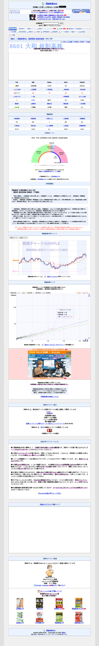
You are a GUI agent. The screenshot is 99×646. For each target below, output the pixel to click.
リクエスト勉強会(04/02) (39, 12)
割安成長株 (21, 32)
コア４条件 (17, 89)
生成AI (60, 28)
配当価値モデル (55, 176)
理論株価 (12, 28)
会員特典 (75, 12)
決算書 (69, 42)
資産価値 (17, 118)
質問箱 (87, 12)
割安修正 (50, 89)
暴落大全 (40, 609)
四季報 (75, 42)
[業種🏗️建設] (57, 10)
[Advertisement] (50, 66)
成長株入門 (20, 623)
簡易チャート (30, 28)
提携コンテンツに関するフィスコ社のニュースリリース (45, 423)
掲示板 (81, 42)
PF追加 (87, 42)
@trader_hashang (41, 585)
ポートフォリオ (14, 12)
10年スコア (17, 96)
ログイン (85, 10)
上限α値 (66, 125)
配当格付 (20, 28)
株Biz (12, 39)
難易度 (17, 103)
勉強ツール (74, 32)
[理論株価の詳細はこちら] (49, 396)
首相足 (82, 32)
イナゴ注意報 (64, 32)
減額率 (49, 125)
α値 (34, 96)
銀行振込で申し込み (58, 19)
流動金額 (65, 103)
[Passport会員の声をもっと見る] (49, 493)
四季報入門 (58, 609)
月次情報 (12, 32)
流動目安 (49, 103)
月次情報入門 (39, 623)
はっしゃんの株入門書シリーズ (49, 591)
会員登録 (76, 10)
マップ (50, 28)
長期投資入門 (79, 623)
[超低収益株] (40, 39)
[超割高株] (31, 39)
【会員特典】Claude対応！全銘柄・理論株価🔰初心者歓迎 (53, 17)
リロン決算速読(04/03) (56, 12)
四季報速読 (45, 32)
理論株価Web (51, 4)
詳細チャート (41, 28)
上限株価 (66, 118)
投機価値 (82, 118)
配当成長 (82, 89)
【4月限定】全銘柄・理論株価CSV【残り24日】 (50, 15)
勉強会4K (70, 28)
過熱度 (34, 103)
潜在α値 (33, 125)
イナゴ (83, 96)
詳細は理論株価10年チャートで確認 (49, 171)
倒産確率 (54, 32)
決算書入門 (20, 609)
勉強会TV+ (79, 28)
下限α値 (17, 125)
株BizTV (53, 585)
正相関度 (33, 89)
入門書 (12, 35)
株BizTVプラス (46, 504)
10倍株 (37, 32)
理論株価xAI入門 (77, 609)
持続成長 (66, 89)
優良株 (30, 32)
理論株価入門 (59, 623)
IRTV (42, 427)
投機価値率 (82, 125)
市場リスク (50, 118)
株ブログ (61, 585)
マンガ (88, 28)
